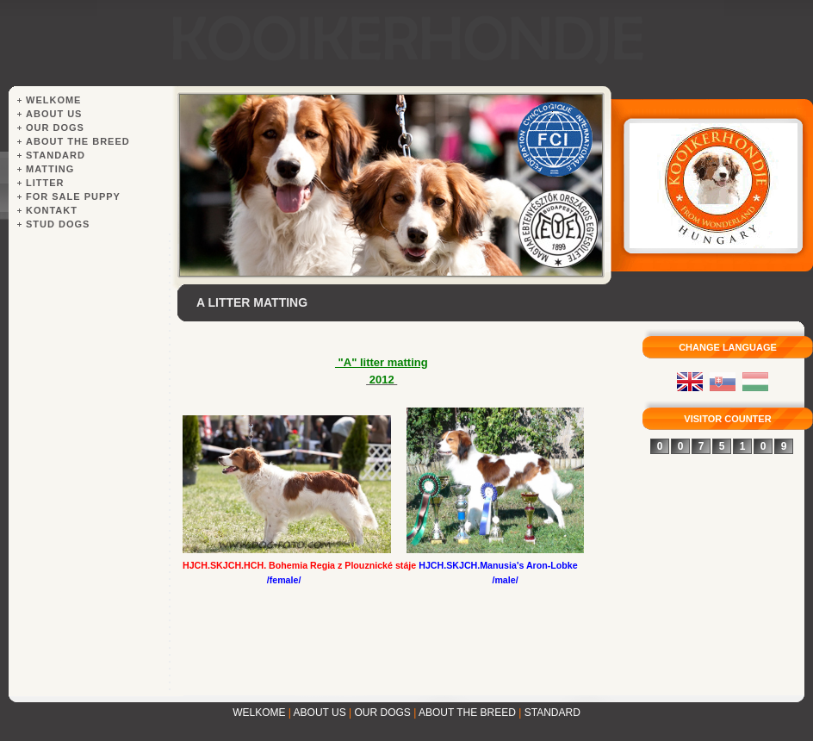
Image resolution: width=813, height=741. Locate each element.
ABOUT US (320, 713)
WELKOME (259, 713)
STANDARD (552, 713)
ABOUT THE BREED (467, 713)
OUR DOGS (383, 713)
